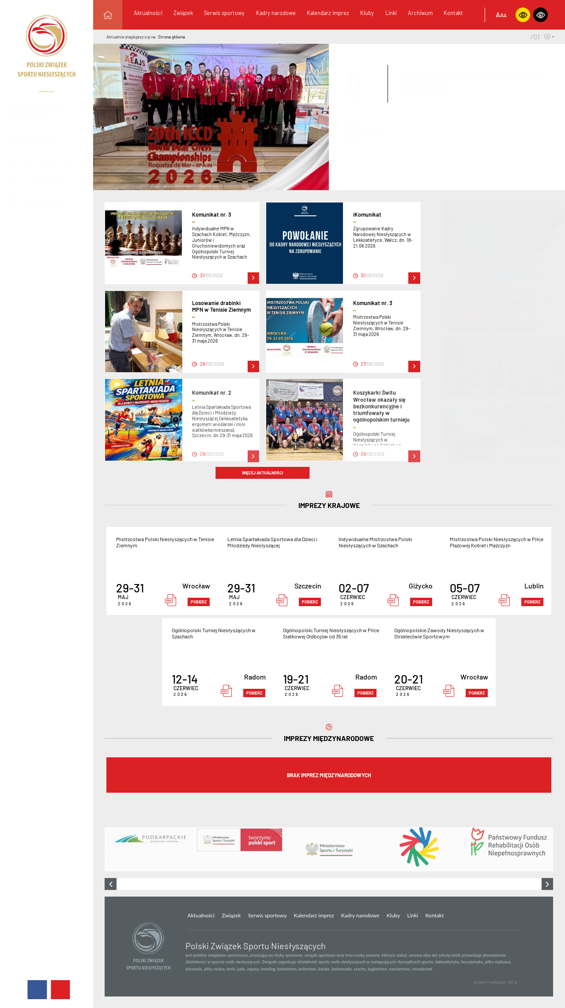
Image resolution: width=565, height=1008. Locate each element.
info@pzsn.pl (51, 201)
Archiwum (420, 12)
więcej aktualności (262, 472)
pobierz (199, 601)
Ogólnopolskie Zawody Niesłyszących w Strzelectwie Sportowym (439, 633)
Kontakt (453, 12)
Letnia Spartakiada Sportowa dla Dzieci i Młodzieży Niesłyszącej (272, 542)
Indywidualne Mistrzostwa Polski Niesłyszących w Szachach (375, 542)
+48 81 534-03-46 (65, 162)
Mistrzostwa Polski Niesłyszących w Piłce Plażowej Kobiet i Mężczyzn (496, 542)
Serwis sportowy (224, 12)
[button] (547, 36)
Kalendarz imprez (328, 12)
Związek (183, 12)
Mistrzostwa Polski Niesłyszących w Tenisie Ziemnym (165, 542)
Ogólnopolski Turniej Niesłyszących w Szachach (214, 633)
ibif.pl (512, 982)
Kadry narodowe (276, 12)
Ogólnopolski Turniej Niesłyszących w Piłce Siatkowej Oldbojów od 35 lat (331, 633)
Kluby (367, 12)
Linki (391, 12)
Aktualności (148, 12)
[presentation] (111, 884)
